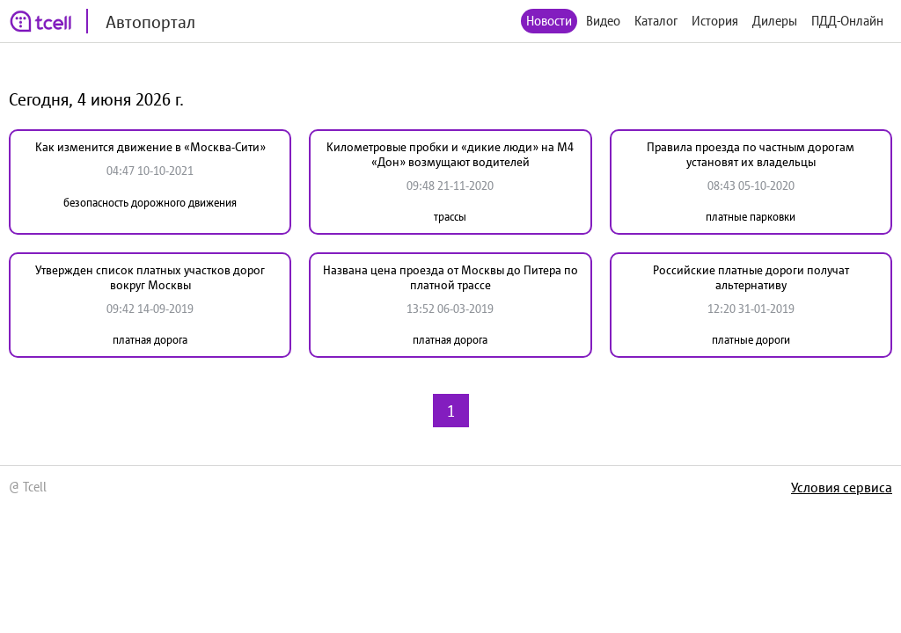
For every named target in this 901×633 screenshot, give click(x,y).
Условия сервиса (841, 487)
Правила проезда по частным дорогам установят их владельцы (750, 154)
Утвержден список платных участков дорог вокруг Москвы (150, 277)
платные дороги (751, 339)
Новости (549, 20)
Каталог (656, 20)
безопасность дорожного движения (150, 202)
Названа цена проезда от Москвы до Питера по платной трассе (450, 277)
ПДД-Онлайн (847, 20)
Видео (603, 20)
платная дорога (150, 339)
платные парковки (750, 216)
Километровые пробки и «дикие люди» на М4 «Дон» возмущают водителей (450, 154)
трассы (450, 216)
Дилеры (774, 20)
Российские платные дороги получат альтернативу (751, 277)
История (715, 20)
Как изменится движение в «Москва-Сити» (150, 147)
